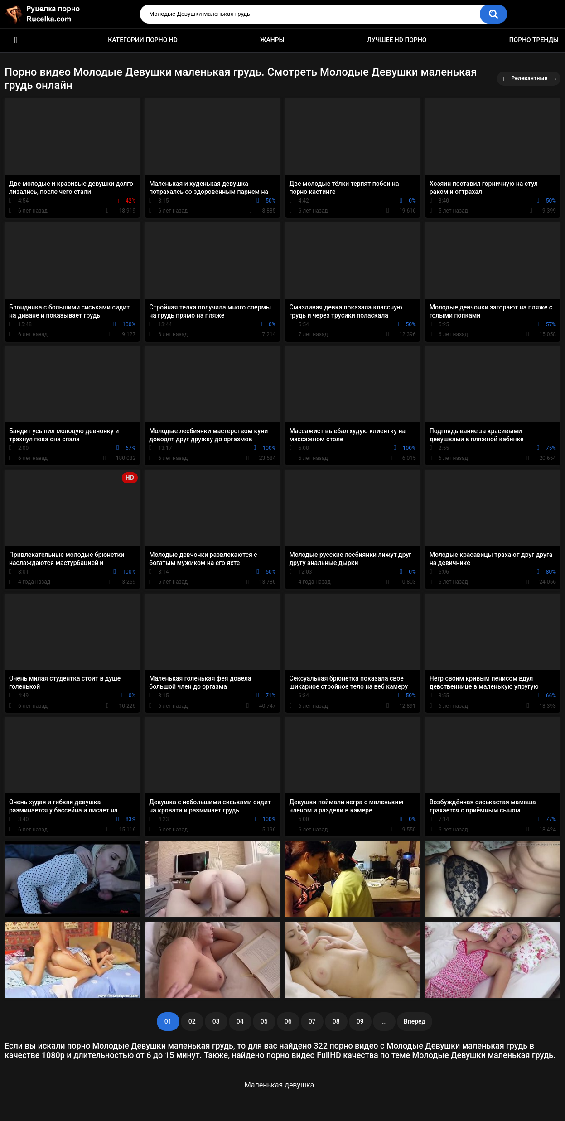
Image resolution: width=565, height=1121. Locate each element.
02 (192, 1021)
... (384, 1021)
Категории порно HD (143, 39)
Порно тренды (534, 39)
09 (360, 1021)
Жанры (272, 39)
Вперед (414, 1021)
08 (336, 1021)
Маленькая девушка (279, 1085)
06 (288, 1021)
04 (240, 1021)
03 (216, 1021)
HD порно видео (16, 40)
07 (312, 1021)
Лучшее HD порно (397, 39)
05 (264, 1021)
